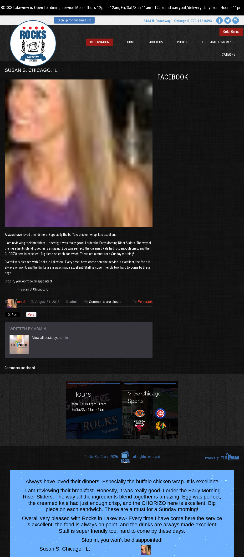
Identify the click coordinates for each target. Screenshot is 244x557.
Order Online (231, 32)
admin (73, 302)
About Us (156, 42)
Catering (228, 54)
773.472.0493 (201, 21)
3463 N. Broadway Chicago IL (166, 21)
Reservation (99, 42)
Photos (182, 42)
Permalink (145, 301)
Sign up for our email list (74, 20)
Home (131, 42)
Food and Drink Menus (218, 42)
